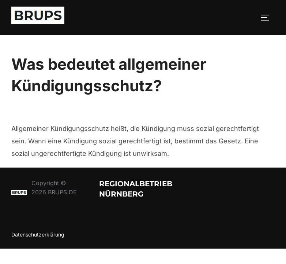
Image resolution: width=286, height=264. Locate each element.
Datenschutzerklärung (37, 234)
